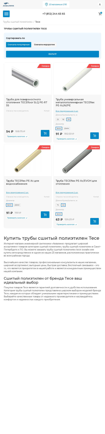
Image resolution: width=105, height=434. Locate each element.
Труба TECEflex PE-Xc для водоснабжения (22, 182)
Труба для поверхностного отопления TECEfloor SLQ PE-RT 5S (26, 102)
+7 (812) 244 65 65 (53, 13)
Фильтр (52, 54)
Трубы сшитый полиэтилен (17, 22)
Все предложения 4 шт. (67, 111)
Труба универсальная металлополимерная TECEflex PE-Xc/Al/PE (75, 102)
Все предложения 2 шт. (17, 192)
